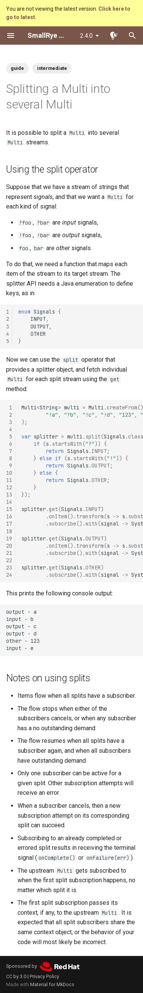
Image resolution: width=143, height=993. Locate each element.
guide (17, 68)
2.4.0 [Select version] (86, 35)
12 (9, 487)
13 (9, 494)
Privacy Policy (44, 976)
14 (9, 501)
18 (9, 531)
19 (9, 538)
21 (9, 553)
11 (9, 480)
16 (9, 516)
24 (9, 574)
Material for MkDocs (52, 984)
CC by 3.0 (16, 976)
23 (9, 567)
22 (9, 560)
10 (9, 472)
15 (9, 509)
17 (9, 523)
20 (9, 545)
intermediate (52, 68)
